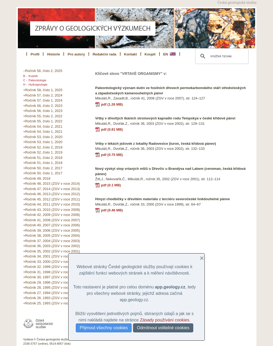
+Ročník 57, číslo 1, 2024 (42, 100)
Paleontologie (37, 80)
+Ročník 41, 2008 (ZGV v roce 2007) (51, 220)
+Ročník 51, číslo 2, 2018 (42, 158)
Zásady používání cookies (164, 320)
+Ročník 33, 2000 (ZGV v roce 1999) (51, 262)
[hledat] (221, 56)
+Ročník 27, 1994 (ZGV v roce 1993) (51, 293)
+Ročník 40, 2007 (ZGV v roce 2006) (51, 225)
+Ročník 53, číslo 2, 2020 (42, 137)
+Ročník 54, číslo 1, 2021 (42, 132)
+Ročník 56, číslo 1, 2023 (42, 111)
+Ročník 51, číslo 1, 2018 (42, 163)
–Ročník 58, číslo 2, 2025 (42, 71)
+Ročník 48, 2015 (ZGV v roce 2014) (51, 184)
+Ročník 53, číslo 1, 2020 (42, 142)
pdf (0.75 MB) (112, 155)
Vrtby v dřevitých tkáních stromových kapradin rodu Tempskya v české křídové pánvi (165, 118)
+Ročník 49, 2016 (36, 178)
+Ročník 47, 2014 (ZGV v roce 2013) (51, 189)
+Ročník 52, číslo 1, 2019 (42, 152)
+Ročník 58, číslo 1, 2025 (42, 90)
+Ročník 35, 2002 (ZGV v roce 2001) (51, 251)
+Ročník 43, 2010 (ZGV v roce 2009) (51, 210)
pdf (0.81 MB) (112, 129)
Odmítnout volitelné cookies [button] (163, 327)
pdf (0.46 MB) (112, 210)
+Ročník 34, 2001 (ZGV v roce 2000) (51, 256)
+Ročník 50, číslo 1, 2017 (42, 173)
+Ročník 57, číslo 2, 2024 (42, 95)
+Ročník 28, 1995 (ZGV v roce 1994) (51, 287)
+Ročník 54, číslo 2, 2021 (42, 126)
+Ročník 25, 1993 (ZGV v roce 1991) (51, 303)
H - (25, 84)
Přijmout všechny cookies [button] (104, 327)
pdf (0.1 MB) (111, 185)
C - (25, 80)
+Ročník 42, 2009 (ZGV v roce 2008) (51, 215)
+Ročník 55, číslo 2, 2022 (42, 116)
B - (25, 76)
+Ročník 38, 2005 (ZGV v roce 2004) (51, 236)
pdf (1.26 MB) (112, 104)
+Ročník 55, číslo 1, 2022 (42, 121)
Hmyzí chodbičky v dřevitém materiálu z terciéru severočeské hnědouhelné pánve (162, 199)
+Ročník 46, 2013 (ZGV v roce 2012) (51, 194)
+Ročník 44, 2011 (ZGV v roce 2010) (51, 204)
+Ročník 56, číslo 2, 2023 (42, 106)
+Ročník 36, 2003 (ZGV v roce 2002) (51, 246)
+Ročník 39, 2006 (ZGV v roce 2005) (51, 230)
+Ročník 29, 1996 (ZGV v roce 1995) (51, 282)
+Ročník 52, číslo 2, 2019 (42, 147)
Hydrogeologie (38, 84)
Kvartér (33, 76)
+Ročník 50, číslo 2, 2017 (42, 168)
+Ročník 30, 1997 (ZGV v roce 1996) (51, 277)
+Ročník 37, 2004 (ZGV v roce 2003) (51, 241)
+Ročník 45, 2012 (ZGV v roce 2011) (51, 199)
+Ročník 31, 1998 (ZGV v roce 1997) (51, 272)
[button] (200, 258)
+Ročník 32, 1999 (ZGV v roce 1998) (51, 267)
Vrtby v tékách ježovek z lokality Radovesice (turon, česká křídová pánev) (155, 144)
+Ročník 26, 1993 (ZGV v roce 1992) (51, 298)
